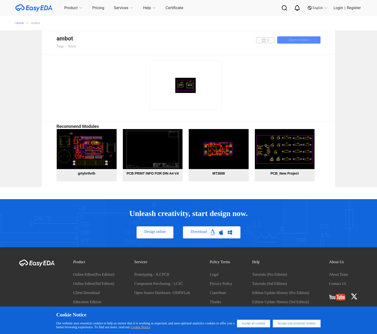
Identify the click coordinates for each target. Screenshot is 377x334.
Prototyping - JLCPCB (151, 274)
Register (354, 8)
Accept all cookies (253, 323)
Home (19, 23)
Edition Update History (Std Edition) (280, 302)
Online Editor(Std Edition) (93, 284)
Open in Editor (299, 40)
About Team (338, 274)
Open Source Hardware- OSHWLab (162, 293)
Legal (214, 274)
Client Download (86, 293)
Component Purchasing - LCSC (158, 284)
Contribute (218, 293)
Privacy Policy (221, 284)
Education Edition (87, 302)
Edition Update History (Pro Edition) (280, 293)
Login (338, 8)
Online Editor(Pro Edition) (93, 274)
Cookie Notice (140, 327)
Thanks (215, 302)
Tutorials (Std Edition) (269, 284)
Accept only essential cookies (297, 323)
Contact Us (337, 284)
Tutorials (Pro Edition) (269, 274)
